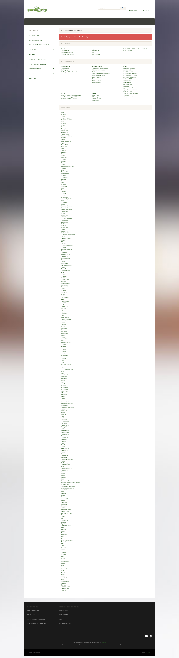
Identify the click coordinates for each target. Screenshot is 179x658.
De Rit (63, 224)
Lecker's (63, 357)
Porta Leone (64, 437)
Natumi (63, 396)
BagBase (63, 150)
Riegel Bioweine (65, 464)
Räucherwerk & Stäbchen (130, 73)
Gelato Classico (65, 283)
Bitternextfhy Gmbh (66, 198)
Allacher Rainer (65, 118)
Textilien (42, 78)
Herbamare (64, 308)
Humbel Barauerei (66, 319)
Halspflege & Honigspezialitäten (70, 97)
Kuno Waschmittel (66, 342)
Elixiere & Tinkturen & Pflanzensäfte (71, 95)
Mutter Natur (64, 389)
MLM (62, 382)
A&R (62, 112)
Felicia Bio (64, 269)
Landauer (63, 346)
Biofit (62, 182)
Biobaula (63, 179)
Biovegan (63, 191)
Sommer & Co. (65, 498)
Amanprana (64, 132)
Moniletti (63, 385)
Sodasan (63, 493)
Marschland (64, 374)
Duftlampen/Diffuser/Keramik (69, 72)
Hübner (63, 322)
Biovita (63, 195)
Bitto (62, 200)
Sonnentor (64, 506)
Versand (104, 642)
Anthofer (63, 137)
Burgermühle (64, 211)
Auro (62, 148)
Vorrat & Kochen (96, 80)
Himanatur (64, 313)
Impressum (95, 49)
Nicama (63, 412)
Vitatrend (63, 554)
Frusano (63, 281)
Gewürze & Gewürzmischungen (100, 73)
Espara (63, 260)
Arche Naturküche (66, 141)
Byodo (63, 213)
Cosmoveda (64, 222)
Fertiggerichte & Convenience (100, 68)
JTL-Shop (148, 652)
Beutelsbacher (65, 173)
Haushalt (126, 95)
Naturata (63, 400)
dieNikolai (64, 225)
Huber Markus (65, 317)
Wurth (62, 570)
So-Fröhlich (64, 489)
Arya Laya (64, 146)
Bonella (63, 204)
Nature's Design (65, 401)
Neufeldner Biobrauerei (67, 407)
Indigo (62, 326)
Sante (62, 479)
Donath (63, 229)
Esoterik (42, 49)
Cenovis (63, 216)
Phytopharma (64, 434)
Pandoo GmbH (65, 425)
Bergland (63, 168)
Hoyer (62, 315)
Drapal (63, 236)
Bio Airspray (64, 70)
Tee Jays (63, 533)
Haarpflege (126, 86)
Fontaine (63, 278)
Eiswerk (63, 243)
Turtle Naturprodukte (66, 540)
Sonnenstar (64, 504)
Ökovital (63, 585)
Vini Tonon (64, 547)
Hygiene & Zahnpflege (129, 88)
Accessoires (95, 100)
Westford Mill (64, 568)
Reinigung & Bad (127, 91)
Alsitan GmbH (65, 130)
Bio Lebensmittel (42, 40)
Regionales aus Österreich (130, 89)
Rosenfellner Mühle (66, 468)
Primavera (64, 439)
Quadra (63, 446)
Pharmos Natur (65, 432)
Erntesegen (64, 256)
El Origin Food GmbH (67, 245)
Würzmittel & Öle (96, 82)
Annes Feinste (65, 134)
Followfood (64, 276)
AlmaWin (63, 123)
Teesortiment (95, 79)
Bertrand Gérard (65, 172)
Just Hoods (64, 331)
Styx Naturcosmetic (66, 524)
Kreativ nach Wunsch (42, 64)
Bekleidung (95, 97)
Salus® (63, 475)
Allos (62, 121)
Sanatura (63, 477)
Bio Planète (64, 177)
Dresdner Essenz (66, 238)
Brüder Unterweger (66, 209)
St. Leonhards (65, 515)
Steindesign (64, 520)
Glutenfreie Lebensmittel (98, 75)
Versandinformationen (67, 52)
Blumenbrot (64, 202)
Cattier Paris (64, 215)
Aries (62, 143)
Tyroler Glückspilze (66, 542)
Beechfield (64, 159)
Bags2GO (64, 152)
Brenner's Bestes (66, 208)
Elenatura (63, 247)
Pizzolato (63, 436)
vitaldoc (63, 549)
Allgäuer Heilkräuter (66, 119)
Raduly (63, 452)
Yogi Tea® (64, 578)
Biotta (62, 188)
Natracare (64, 394)
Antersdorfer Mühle (66, 136)
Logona (63, 366)
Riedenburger (65, 463)
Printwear (63, 441)
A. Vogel (63, 114)
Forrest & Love (65, 279)
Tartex (62, 531)
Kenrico (63, 337)
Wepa (62, 565)
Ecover (63, 240)
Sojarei (63, 495)
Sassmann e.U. (65, 481)
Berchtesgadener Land (67, 166)
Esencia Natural (65, 258)
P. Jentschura (65, 421)
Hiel (62, 310)
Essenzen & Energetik (129, 68)
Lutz (62, 367)
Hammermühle (65, 301)
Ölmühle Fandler (65, 586)
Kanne (63, 335)
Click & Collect (65, 50)
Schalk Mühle (65, 484)
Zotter (62, 579)
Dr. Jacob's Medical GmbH (68, 234)
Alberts (63, 116)
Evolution (63, 261)
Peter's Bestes (65, 430)
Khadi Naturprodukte (67, 339)
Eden (62, 242)
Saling (63, 473)
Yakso (62, 574)
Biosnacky (64, 186)
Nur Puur (63, 418)
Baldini (63, 155)
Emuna (63, 251)
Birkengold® (64, 197)
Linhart (63, 362)
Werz (62, 567)
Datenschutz (95, 50)
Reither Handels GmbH (67, 459)
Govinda (63, 290)
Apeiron (63, 139)
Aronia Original (65, 145)
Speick (63, 507)
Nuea (62, 416)
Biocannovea (64, 181)
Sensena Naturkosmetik (67, 488)
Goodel (63, 288)
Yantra (63, 576)
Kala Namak (64, 333)
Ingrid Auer (64, 328)
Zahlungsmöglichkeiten (67, 54)
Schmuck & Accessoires (129, 77)
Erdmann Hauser (66, 254)
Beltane (63, 164)
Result (63, 461)
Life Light (63, 358)
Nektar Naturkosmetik (67, 403)
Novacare (63, 414)
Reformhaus (64, 455)
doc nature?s (64, 227)
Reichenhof (64, 457)
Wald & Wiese (65, 561)
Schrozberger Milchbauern (68, 486)
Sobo (62, 491)
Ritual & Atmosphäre (128, 72)
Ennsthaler (64, 252)
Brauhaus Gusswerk (66, 206)
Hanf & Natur (64, 303)
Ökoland (63, 583)
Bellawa (63, 161)
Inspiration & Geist (128, 70)
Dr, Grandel (64, 231)
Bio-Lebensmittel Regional (130, 93)
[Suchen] (109, 8)
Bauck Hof (64, 157)
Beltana (63, 163)
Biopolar (63, 184)
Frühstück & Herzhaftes (98, 70)
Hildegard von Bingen (129, 97)
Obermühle (64, 419)
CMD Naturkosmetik (66, 218)
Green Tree (64, 292)
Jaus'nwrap (64, 330)
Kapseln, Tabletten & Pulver (68, 98)
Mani (62, 373)
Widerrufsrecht (96, 54)
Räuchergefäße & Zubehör (130, 75)
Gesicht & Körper (127, 84)
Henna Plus (64, 306)
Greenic (63, 294)
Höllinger (63, 324)
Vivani (62, 556)
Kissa (62, 340)
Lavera (63, 353)
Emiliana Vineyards (66, 249)
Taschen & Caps (96, 98)
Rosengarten (64, 470)
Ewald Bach (64, 263)
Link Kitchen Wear (66, 364)
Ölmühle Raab (65, 588)
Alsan (62, 127)
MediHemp (64, 378)
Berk (62, 170)
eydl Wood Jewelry (66, 265)
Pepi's (62, 428)
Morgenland (64, 387)
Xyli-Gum (63, 572)
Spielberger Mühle (66, 509)
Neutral (63, 409)
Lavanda (63, 351)
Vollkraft (63, 560)
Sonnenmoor (64, 502)
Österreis (63, 590)
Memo (63, 380)
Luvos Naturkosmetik (67, 369)
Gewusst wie (64, 287)
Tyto (62, 543)
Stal (62, 518)
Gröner (63, 295)
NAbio (62, 392)
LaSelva (63, 349)
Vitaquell (63, 552)
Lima (62, 360)
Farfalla (63, 267)
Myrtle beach (64, 391)
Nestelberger (64, 405)
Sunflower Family (66, 525)
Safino (63, 471)
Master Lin (64, 376)
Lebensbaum (64, 355)
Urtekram (63, 545)
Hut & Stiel (64, 321)
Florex (63, 274)
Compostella (64, 220)
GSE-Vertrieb (64, 297)
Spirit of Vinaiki (65, 511)
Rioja (62, 466)
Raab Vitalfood (65, 448)
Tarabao (63, 529)
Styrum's (63, 522)
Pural (62, 443)
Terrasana (64, 534)
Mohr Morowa (65, 384)
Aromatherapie (42, 35)
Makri (62, 371)
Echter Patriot (95, 95)
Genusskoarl (64, 285)
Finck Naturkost (65, 270)
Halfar (62, 299)
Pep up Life (64, 427)
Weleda (63, 563)
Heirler (63, 304)
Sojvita (63, 497)
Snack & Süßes (96, 77)
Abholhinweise (65, 49)
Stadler (63, 516)
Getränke (94, 72)
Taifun (62, 527)
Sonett (63, 500)
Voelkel (63, 558)
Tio (62, 538)
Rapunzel (63, 454)
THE (62, 536)
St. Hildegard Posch (66, 513)
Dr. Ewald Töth (65, 233)
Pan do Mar (64, 423)
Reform (42, 73)
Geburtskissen (127, 80)
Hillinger (63, 312)
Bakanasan (64, 154)
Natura (63, 398)
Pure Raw (64, 445)
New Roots (64, 410)
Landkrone (64, 348)
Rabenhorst (64, 450)
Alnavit (63, 125)
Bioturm (63, 190)
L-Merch (63, 344)
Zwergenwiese (65, 581)
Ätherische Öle (65, 68)
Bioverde (63, 193)
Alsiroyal (63, 128)
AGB (93, 52)
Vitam (62, 551)
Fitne (62, 272)
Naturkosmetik (42, 69)
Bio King (63, 175)
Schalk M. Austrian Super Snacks (70, 482)
